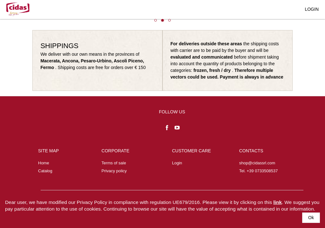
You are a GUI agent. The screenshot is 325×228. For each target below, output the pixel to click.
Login (177, 163)
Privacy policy (114, 170)
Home (43, 163)
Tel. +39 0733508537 (258, 170)
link (277, 202)
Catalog (45, 170)
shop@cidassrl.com (257, 163)
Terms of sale (114, 163)
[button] (311, 217)
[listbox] (162, 22)
